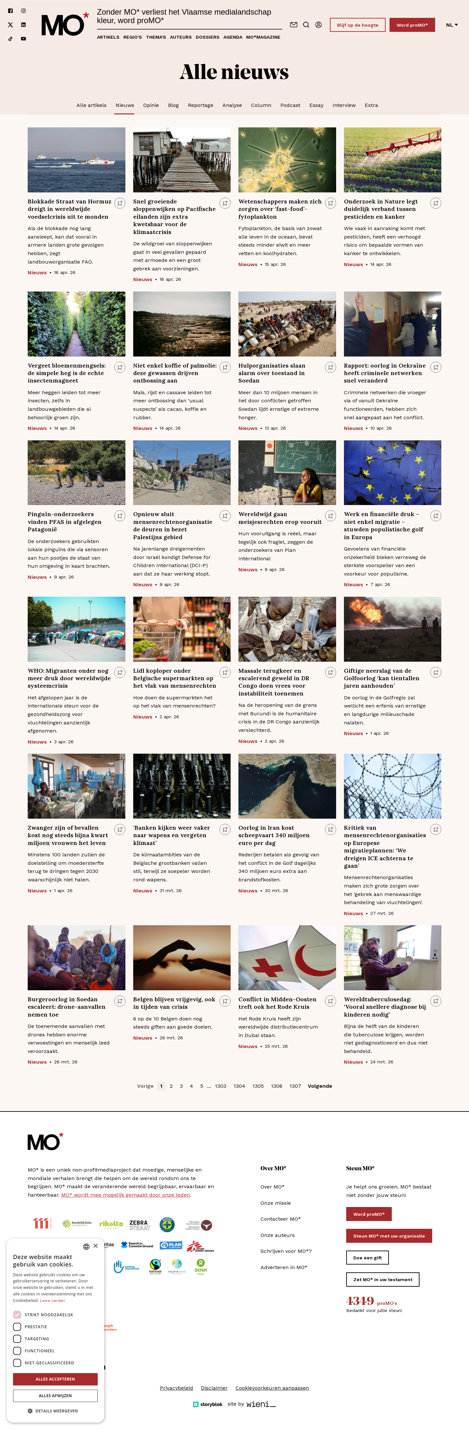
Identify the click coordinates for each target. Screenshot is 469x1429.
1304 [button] (239, 1086)
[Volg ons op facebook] (10, 11)
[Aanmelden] (318, 24)
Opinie (151, 105)
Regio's (132, 37)
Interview (344, 105)
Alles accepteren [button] (55, 1379)
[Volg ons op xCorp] (10, 25)
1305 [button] (258, 1086)
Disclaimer (214, 1388)
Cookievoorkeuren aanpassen (272, 1388)
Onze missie (276, 1203)
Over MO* (273, 1187)
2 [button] (171, 1086)
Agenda (232, 37)
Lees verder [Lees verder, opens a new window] (52, 1300)
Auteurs (181, 37)
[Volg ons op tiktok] (10, 39)
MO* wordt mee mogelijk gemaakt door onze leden (125, 1195)
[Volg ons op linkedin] (23, 25)
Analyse (232, 105)
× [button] (95, 1246)
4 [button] (191, 1086)
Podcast (290, 105)
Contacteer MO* (281, 1219)
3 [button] (181, 1086)
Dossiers (208, 37)
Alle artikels (92, 105)
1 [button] (161, 1086)
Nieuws (125, 105)
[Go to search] (306, 24)
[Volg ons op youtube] (23, 39)
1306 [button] (276, 1086)
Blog (173, 105)
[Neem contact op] (293, 24)
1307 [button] (295, 1086)
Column (261, 105)
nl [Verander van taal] (452, 25)
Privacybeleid (176, 1388)
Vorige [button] (145, 1086)
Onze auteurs (278, 1235)
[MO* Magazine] (65, 25)
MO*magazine (263, 37)
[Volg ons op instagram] (23, 11)
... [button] (209, 1086)
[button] (55, 1411)
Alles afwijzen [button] (55, 1395)
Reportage (200, 105)
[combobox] (86, 1246)
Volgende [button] (320, 1086)
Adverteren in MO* (284, 1267)
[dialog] (55, 1331)
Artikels (108, 37)
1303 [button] (220, 1086)
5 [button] (201, 1086)
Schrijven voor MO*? (286, 1251)
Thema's (156, 37)
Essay (316, 105)
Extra (371, 105)
